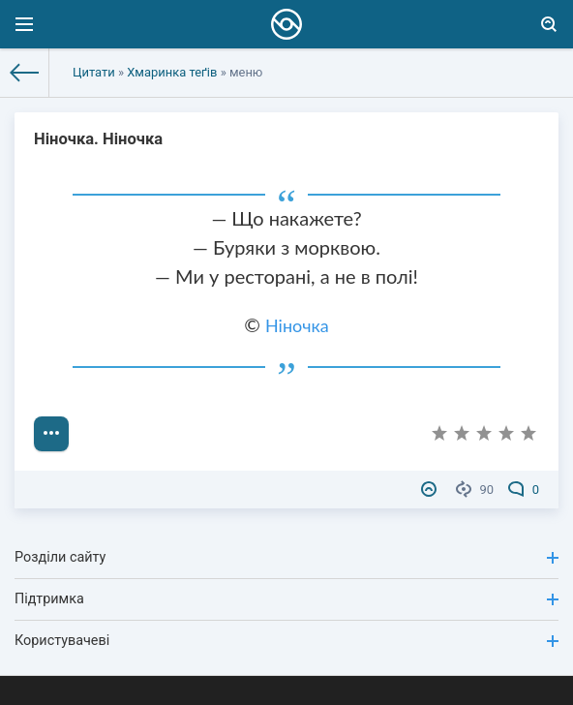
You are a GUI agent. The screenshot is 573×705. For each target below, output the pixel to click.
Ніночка (297, 325)
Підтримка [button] (286, 599)
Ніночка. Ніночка (98, 139)
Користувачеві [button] (286, 640)
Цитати (94, 72)
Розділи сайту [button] (286, 557)
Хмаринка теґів (172, 72)
